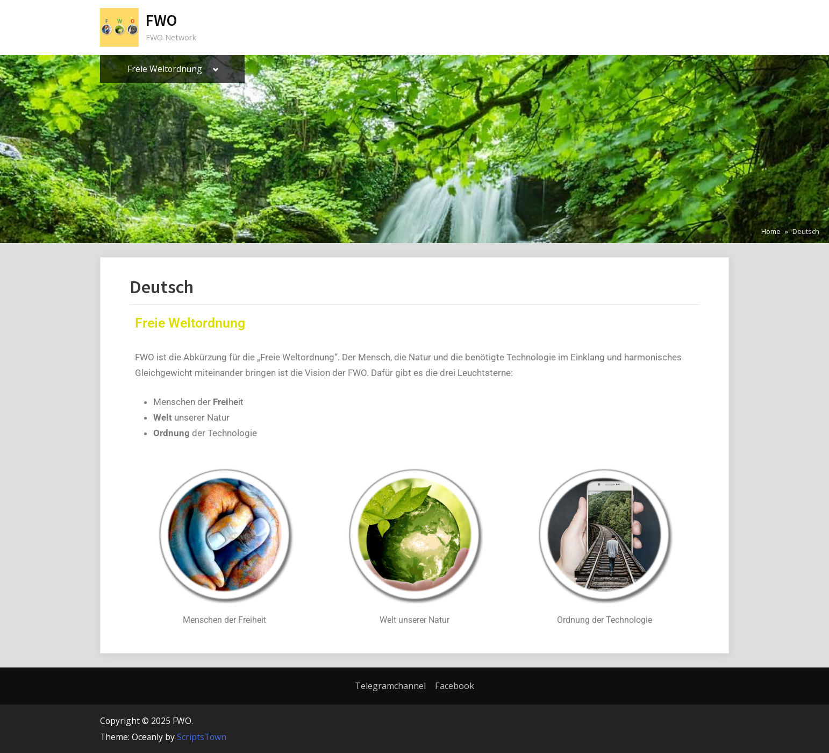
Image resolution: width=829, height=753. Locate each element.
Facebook (454, 686)
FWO (161, 20)
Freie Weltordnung (164, 69)
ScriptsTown (201, 737)
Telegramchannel (390, 686)
